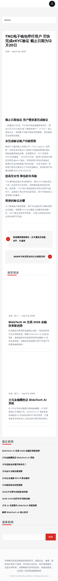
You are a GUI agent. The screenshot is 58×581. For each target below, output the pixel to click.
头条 (7, 51)
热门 (16, 315)
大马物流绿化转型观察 (12, 485)
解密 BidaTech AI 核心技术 (15, 512)
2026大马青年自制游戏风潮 (15, 492)
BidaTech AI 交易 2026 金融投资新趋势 (21, 450)
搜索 (51, 536)
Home (7, 20)
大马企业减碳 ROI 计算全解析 (16, 478)
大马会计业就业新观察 (12, 471)
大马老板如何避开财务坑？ (14, 464)
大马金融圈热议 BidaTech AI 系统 (18, 457)
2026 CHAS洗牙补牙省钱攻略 (16, 498)
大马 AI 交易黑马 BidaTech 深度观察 (19, 505)
